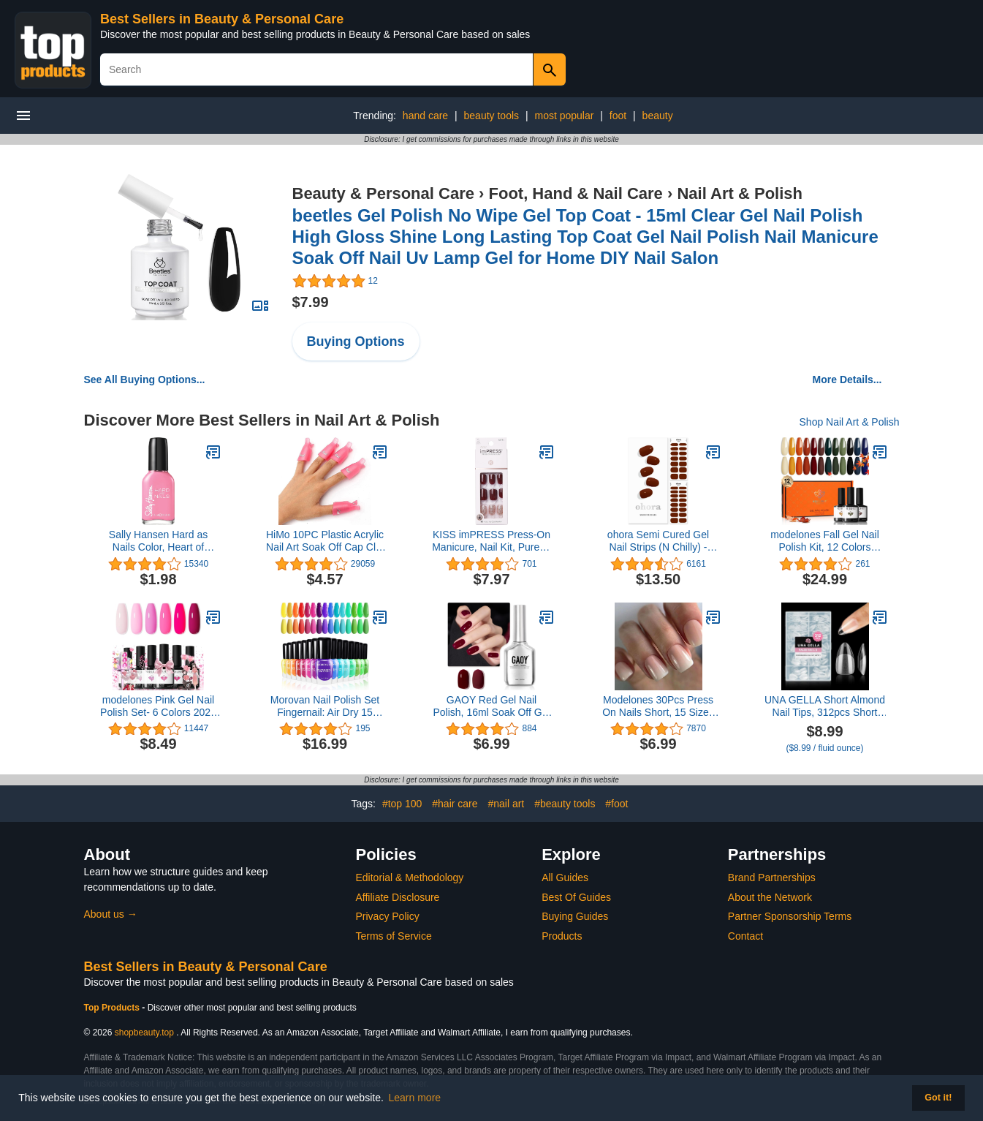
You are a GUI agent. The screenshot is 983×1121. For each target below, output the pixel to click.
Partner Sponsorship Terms (789, 916)
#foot (616, 803)
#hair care (454, 803)
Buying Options (356, 341)
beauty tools (492, 115)
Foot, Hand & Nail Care (576, 193)
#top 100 (402, 803)
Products (562, 936)
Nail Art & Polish (739, 193)
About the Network (770, 897)
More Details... (847, 379)
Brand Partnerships (772, 877)
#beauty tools (564, 803)
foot (618, 115)
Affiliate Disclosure (398, 897)
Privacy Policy (388, 916)
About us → (110, 914)
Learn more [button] (415, 1097)
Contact (745, 936)
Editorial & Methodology (410, 877)
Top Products (113, 1008)
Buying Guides (575, 916)
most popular (563, 115)
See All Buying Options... (144, 379)
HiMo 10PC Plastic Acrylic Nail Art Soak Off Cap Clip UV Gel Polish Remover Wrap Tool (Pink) (325, 541)
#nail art (505, 803)
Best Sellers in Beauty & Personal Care (222, 19)
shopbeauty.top (144, 1032)
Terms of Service (394, 936)
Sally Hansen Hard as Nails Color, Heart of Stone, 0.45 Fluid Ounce (158, 541)
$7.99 (310, 302)
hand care (425, 115)
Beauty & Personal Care (383, 193)
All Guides (565, 877)
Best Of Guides (576, 897)
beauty (657, 115)
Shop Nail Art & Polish (850, 422)
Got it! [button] (938, 1097)
